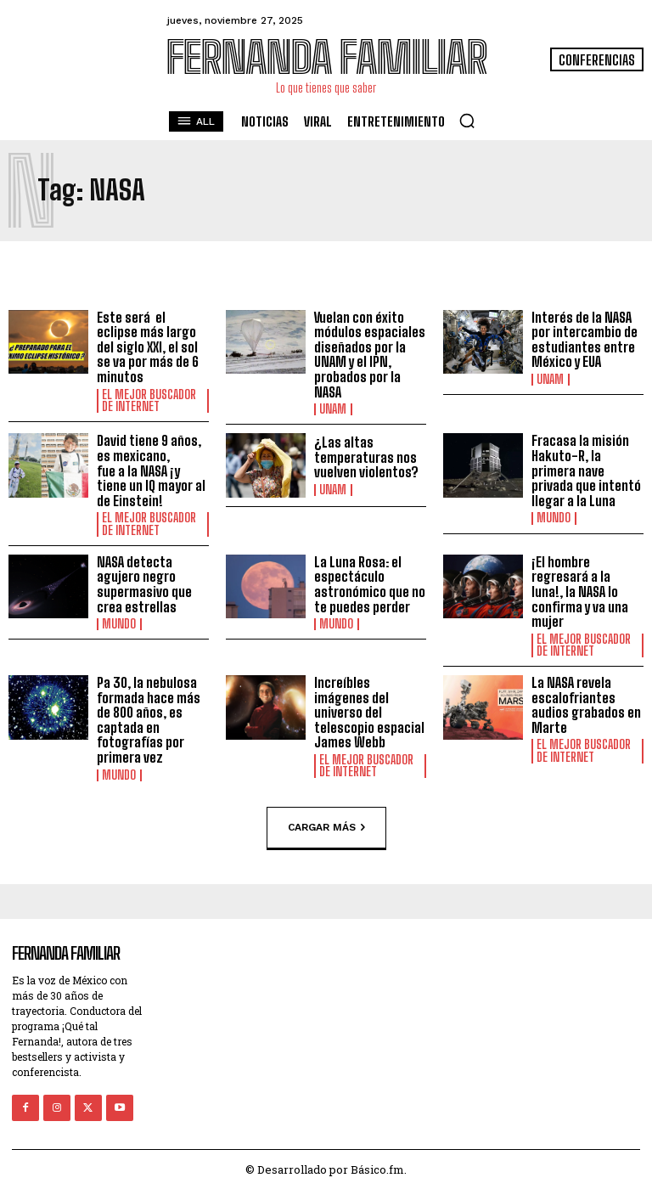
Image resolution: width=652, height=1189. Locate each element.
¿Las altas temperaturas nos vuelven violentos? (366, 457)
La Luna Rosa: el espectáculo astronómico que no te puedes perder (369, 583)
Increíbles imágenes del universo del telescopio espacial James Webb (369, 711)
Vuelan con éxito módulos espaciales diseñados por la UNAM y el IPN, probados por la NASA (369, 354)
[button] (467, 121)
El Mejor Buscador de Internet (149, 401)
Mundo (553, 518)
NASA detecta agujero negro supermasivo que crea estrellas (144, 583)
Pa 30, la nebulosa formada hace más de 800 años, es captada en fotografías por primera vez (148, 718)
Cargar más (326, 827)
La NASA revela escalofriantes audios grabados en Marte (586, 704)
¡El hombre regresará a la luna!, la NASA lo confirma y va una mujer (579, 590)
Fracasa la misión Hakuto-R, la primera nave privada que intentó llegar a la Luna (586, 470)
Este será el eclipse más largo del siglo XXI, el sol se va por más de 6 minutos (148, 347)
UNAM (332, 409)
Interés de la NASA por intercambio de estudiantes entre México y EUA (584, 339)
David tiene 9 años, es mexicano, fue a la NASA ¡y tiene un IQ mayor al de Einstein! (151, 470)
